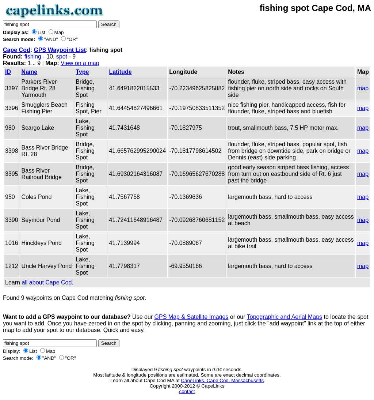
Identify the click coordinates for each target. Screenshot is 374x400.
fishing (32, 56)
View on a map (80, 63)
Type (82, 72)
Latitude (120, 72)
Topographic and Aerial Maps (284, 317)
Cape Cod (16, 50)
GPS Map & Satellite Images (191, 317)
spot (61, 56)
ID (8, 72)
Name (30, 72)
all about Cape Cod (47, 282)
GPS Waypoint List (60, 50)
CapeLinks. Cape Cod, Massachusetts (222, 380)
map (363, 88)
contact (187, 391)
